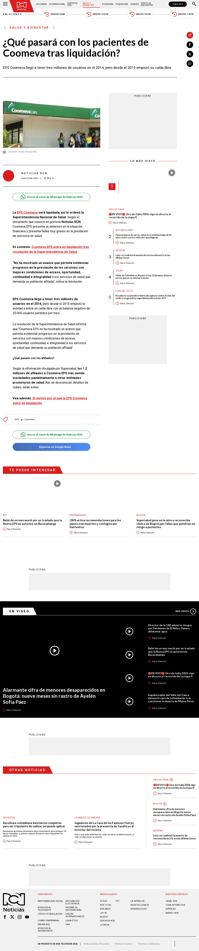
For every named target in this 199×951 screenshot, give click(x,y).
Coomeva (29, 419)
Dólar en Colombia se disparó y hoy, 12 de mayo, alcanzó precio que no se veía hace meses (144, 276)
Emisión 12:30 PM (97, 14)
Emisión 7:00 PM (140, 14)
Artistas (120, 250)
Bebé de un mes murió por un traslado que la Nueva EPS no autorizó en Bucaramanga (32, 522)
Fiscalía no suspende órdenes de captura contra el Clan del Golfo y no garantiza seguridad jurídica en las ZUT (145, 296)
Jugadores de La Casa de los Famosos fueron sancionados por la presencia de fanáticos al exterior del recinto (104, 826)
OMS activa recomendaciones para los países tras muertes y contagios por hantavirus (95, 524)
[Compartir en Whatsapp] (190, 63)
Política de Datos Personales (96, 944)
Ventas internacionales (74, 915)
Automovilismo (124, 230)
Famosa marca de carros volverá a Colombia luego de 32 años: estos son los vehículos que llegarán (143, 236)
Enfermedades (78, 515)
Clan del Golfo (124, 291)
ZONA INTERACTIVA (175, 905)
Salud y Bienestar (88, 4)
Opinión (134, 4)
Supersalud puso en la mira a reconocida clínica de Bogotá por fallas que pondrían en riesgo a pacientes (165, 524)
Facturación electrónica (72, 902)
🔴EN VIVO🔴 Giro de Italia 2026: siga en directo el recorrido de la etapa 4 (140, 216)
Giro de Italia (116, 209)
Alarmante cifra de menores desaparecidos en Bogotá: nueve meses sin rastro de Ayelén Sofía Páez (54, 696)
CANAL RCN (178, 4)
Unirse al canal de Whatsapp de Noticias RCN (51, 197)
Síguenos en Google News (51, 447)
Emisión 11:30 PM (183, 14)
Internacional (57, 4)
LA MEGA (104, 925)
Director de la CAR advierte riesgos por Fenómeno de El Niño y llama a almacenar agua (170, 628)
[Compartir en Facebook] (190, 44)
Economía (107, 4)
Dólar (119, 270)
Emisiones (12, 14)
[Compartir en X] (190, 54)
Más (185, 611)
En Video (19, 611)
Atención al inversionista (45, 929)
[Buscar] (194, 4)
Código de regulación (50, 914)
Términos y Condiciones (149, 944)
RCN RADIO (105, 909)
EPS (17, 419)
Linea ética (71, 920)
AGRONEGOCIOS (139, 909)
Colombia (41, 4)
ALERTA (104, 917)
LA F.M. (103, 913)
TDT (117, 901)
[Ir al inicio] (22, 6)
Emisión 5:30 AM (54, 14)
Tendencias (121, 4)
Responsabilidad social (50, 901)
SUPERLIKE (171, 909)
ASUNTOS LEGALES (140, 905)
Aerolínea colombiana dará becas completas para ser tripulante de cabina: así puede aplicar (34, 824)
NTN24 (103, 901)
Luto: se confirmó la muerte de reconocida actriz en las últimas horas (143, 256)
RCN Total (106, 905)
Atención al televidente (44, 908)
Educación (9, 817)
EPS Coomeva (27, 212)
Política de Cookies (123, 944)
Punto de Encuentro (147, 4)
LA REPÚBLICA (137, 901)
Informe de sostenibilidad (73, 908)
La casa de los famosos (87, 817)
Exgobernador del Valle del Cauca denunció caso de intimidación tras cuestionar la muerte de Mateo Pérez (171, 698)
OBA (67, 924)
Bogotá (140, 515)
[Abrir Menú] (5, 4)
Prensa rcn (44, 924)
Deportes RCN (72, 4)
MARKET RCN (172, 913)
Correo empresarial (48, 920)
